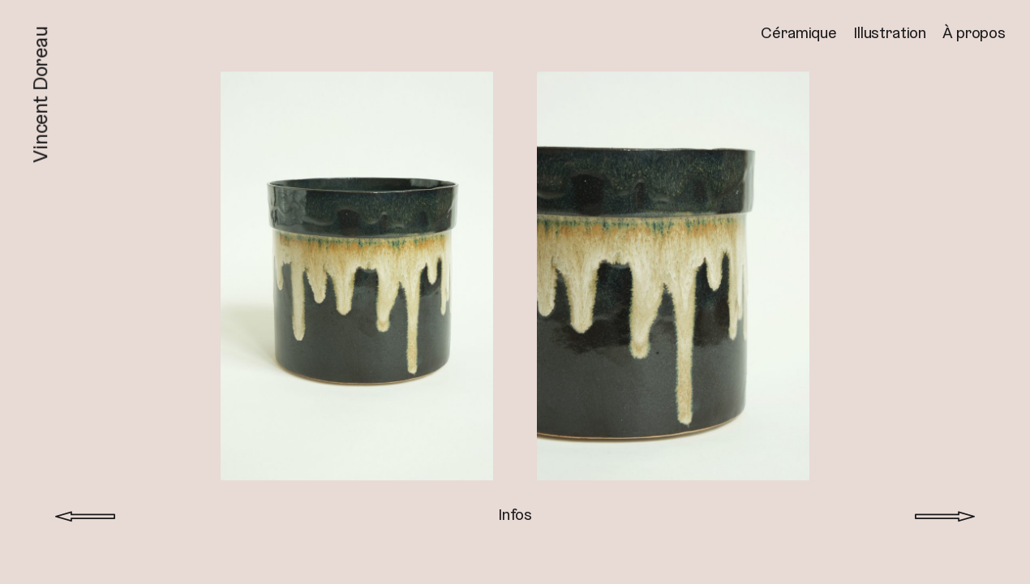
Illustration (889, 32)
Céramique (799, 32)
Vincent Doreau (40, 94)
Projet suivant (944, 508)
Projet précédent (85, 508)
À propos (974, 32)
